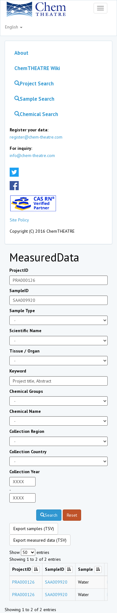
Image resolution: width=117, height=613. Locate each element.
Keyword (17, 371)
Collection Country (27, 451)
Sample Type (22, 310)
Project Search (34, 83)
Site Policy (19, 220)
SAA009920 (56, 582)
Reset (72, 515)
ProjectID (18, 270)
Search (48, 515)
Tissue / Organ (24, 351)
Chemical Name (25, 411)
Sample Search (34, 98)
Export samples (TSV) (33, 528)
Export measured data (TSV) (39, 540)
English (13, 27)
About (21, 52)
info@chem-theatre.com (32, 155)
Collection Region (26, 431)
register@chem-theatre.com (36, 137)
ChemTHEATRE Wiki (37, 68)
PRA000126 (23, 582)
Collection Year (24, 471)
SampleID (18, 290)
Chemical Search (36, 114)
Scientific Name (25, 330)
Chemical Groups (26, 391)
